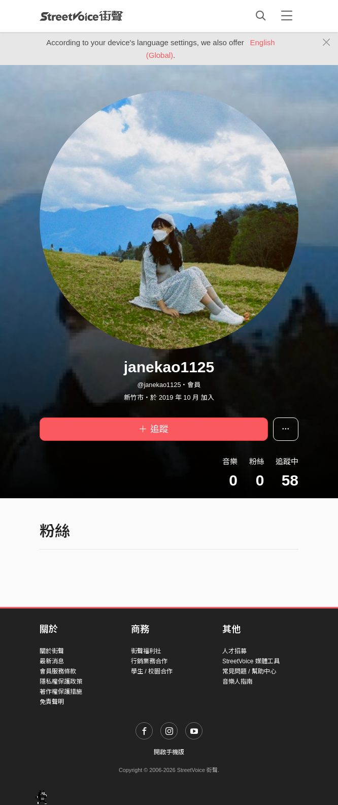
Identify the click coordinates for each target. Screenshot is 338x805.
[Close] (326, 43)
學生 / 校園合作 (152, 671)
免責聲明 (52, 701)
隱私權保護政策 (61, 681)
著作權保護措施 (61, 691)
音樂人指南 (237, 681)
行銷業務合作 (149, 661)
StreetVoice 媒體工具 (251, 661)
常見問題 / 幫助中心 (249, 671)
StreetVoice (81, 16)
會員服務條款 (58, 671)
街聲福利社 (146, 651)
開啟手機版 (169, 752)
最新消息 (52, 661)
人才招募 (234, 651)
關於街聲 (52, 651)
